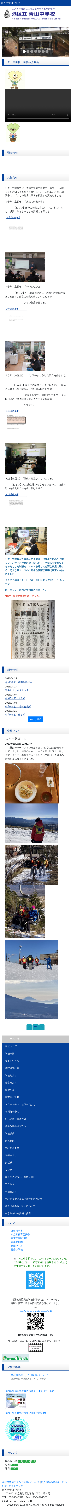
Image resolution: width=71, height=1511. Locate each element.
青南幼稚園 (17, 1242)
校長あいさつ (12, 1061)
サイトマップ (16, 1486)
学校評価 (9, 1133)
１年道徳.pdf (13, 217)
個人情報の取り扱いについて (20, 1206)
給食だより (11, 1082)
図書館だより (12, 1097)
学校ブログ (11, 1046)
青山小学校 (17, 1246)
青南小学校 (17, 1249)
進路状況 (9, 1141)
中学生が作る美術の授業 (18, 1213)
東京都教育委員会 (20, 1234)
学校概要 (9, 1053)
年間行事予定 (12, 1111)
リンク (8, 1170)
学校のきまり (12, 1148)
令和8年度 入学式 (15, 698)
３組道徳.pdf (11, 494)
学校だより (11, 1075)
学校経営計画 (12, 1068)
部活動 (8, 1162)
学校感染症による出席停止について (24, 1199)
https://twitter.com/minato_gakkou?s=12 (35, 1311)
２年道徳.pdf (11, 308)
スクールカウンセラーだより (20, 1104)
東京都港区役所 (19, 1238)
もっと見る (35, 719)
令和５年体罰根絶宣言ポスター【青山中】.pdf (29, 1391)
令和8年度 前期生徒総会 (18, 682)
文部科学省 (17, 1230)
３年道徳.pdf (11, 411)
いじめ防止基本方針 (15, 1119)
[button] (7, 42)
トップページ (12, 1039)
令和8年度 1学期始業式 (18, 706)
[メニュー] (67, 3)
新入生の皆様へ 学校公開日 (20, 1177)
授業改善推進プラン (15, 1126)
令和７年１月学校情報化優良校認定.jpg (25, 1413)
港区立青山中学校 (10, 3)
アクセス (9, 1184)
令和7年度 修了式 (15, 714)
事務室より (11, 1191)
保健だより (11, 1090)
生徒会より (11, 1155)
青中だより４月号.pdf (16, 690)
